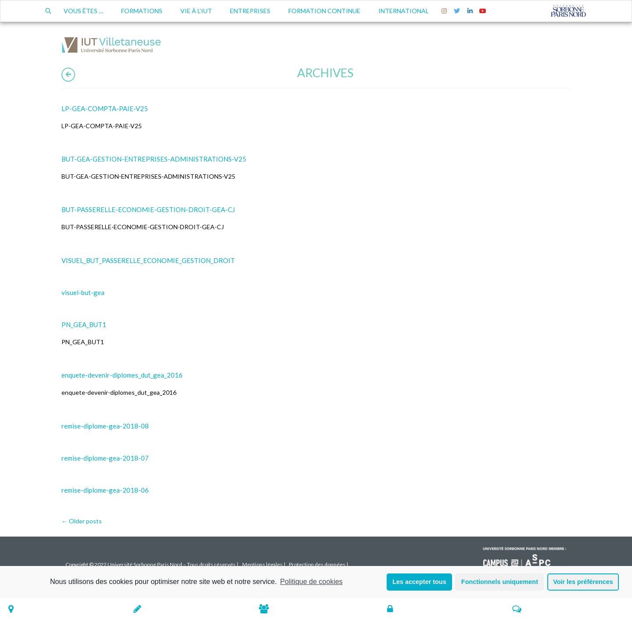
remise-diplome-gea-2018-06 (105, 490)
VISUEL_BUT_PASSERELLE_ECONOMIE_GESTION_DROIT (148, 260)
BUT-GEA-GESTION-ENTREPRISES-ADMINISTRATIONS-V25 (153, 159)
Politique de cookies (311, 581)
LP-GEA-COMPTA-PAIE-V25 (104, 108)
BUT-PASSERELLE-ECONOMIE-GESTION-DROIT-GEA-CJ (148, 209)
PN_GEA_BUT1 (83, 324)
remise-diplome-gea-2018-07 (105, 458)
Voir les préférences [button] (583, 581)
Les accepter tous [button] (419, 581)
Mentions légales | (263, 564)
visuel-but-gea (82, 292)
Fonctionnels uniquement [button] (499, 581)
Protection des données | (318, 564)
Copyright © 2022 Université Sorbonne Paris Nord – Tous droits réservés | (151, 564)
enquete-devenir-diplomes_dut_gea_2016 (122, 375)
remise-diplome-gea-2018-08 (105, 426)
